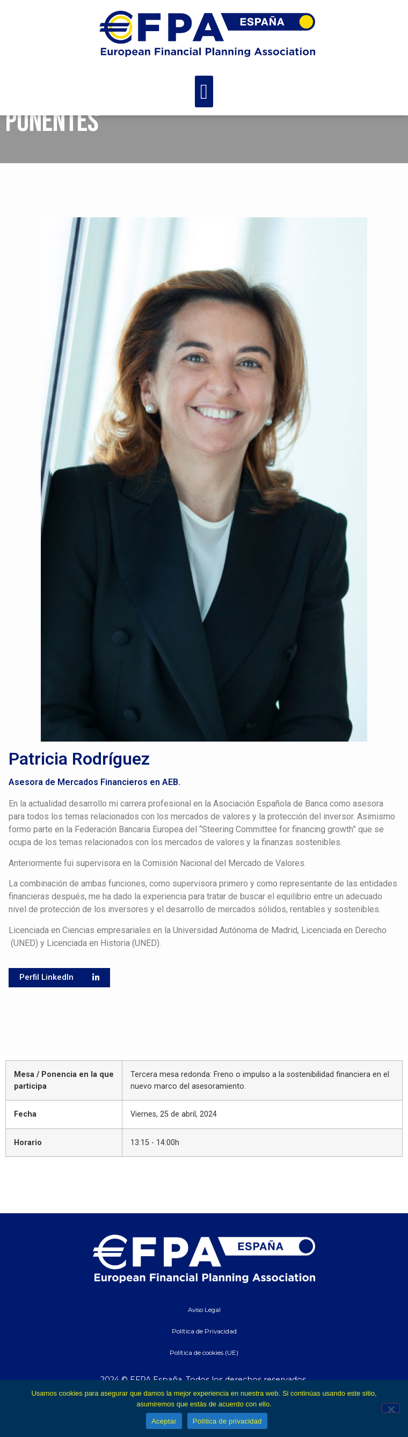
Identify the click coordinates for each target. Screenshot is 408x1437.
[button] (204, 91)
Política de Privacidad (204, 1364)
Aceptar (164, 1421)
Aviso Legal (204, 1342)
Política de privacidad (227, 1421)
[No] (391, 1408)
